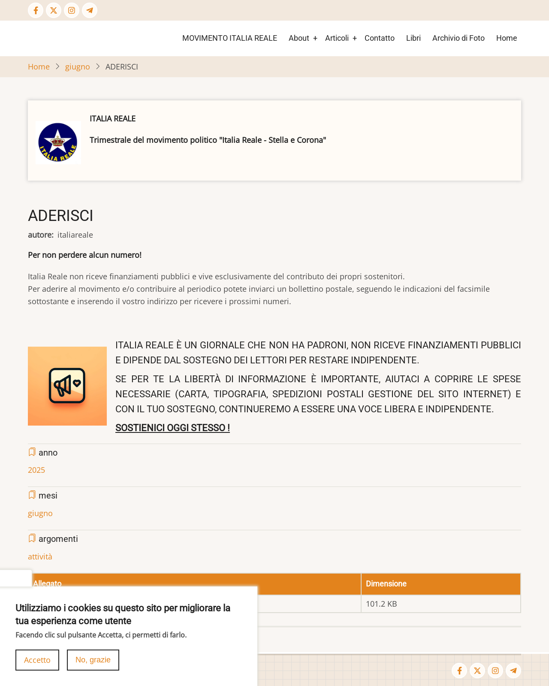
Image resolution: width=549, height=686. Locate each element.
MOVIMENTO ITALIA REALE (229, 37)
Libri (413, 37)
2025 (36, 470)
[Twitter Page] (53, 10)
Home (506, 37)
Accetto (37, 662)
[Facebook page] (35, 10)
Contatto (380, 37)
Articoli (337, 37)
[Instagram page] (71, 10)
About (299, 37)
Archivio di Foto (458, 37)
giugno (77, 66)
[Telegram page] (89, 10)
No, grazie (93, 662)
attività (40, 556)
